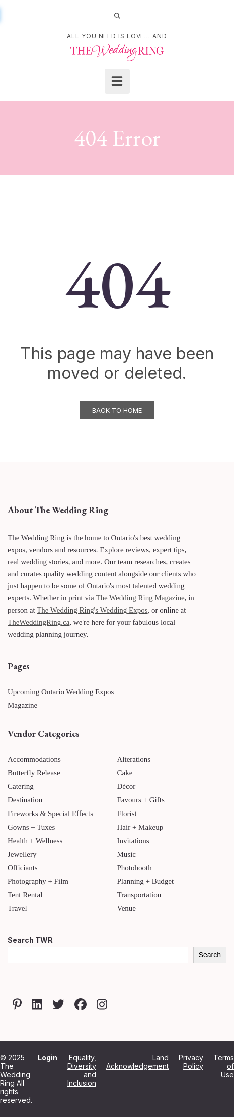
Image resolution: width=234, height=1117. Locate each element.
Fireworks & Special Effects (50, 813)
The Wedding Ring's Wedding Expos (92, 610)
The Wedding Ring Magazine (140, 598)
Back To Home (117, 410)
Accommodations (34, 759)
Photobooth (134, 868)
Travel (17, 908)
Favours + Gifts (141, 800)
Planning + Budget (145, 881)
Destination (25, 800)
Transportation (139, 895)
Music (126, 854)
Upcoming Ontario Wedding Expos (61, 692)
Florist (127, 813)
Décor (126, 786)
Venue (126, 908)
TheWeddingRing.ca (38, 622)
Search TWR (30, 940)
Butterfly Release (34, 773)
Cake (125, 773)
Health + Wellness (35, 841)
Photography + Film (38, 881)
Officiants (23, 868)
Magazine (22, 705)
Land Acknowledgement (137, 1061)
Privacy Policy (191, 1061)
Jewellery (22, 854)
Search (210, 955)
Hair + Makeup (140, 827)
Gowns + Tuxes (31, 827)
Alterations (134, 759)
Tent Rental (25, 895)
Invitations (133, 841)
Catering (21, 786)
